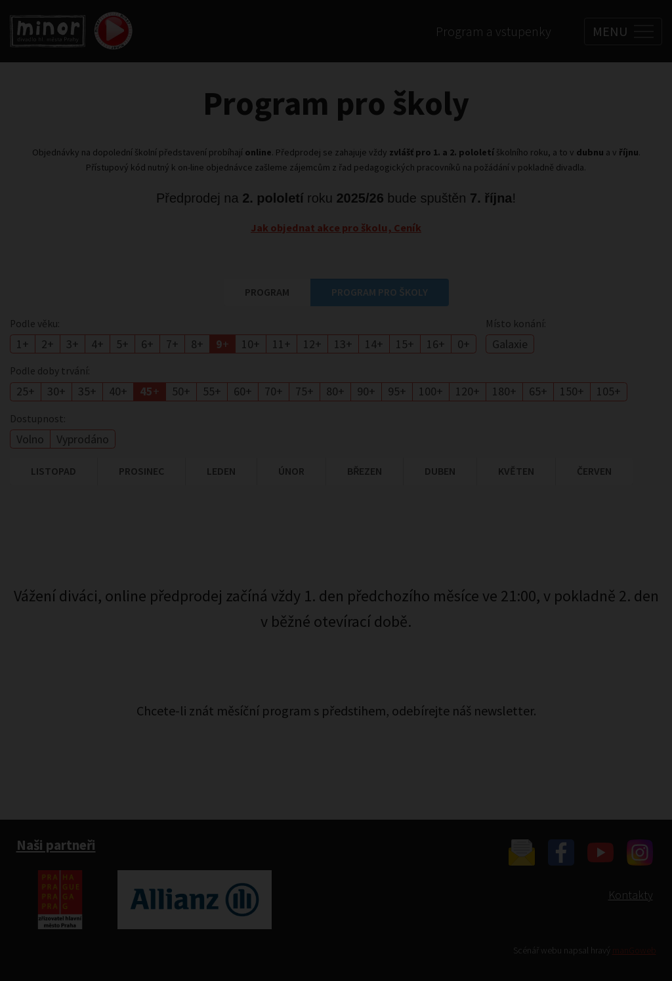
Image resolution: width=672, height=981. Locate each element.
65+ (538, 391)
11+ (281, 343)
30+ (56, 391)
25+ (25, 391)
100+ (431, 391)
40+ (118, 391)
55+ (212, 391)
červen (594, 470)
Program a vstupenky (493, 31)
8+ (197, 343)
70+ (273, 391)
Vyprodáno (82, 439)
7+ (172, 343)
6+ (147, 343)
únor (291, 470)
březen (364, 470)
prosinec (141, 470)
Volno (30, 439)
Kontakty (630, 894)
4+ (97, 343)
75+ (304, 391)
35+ (87, 391)
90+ (366, 391)
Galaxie (510, 343)
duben (440, 470)
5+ (122, 343)
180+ (504, 391)
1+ (22, 343)
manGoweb (634, 950)
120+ (467, 391)
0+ (463, 343)
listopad (53, 470)
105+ (609, 391)
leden (221, 470)
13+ (343, 343)
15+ (405, 343)
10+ (251, 343)
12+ (312, 343)
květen (516, 470)
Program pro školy (379, 291)
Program (267, 291)
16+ (436, 343)
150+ (572, 391)
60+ (243, 391)
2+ (47, 343)
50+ (181, 391)
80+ (335, 391)
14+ (374, 343)
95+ (397, 391)
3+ (72, 343)
